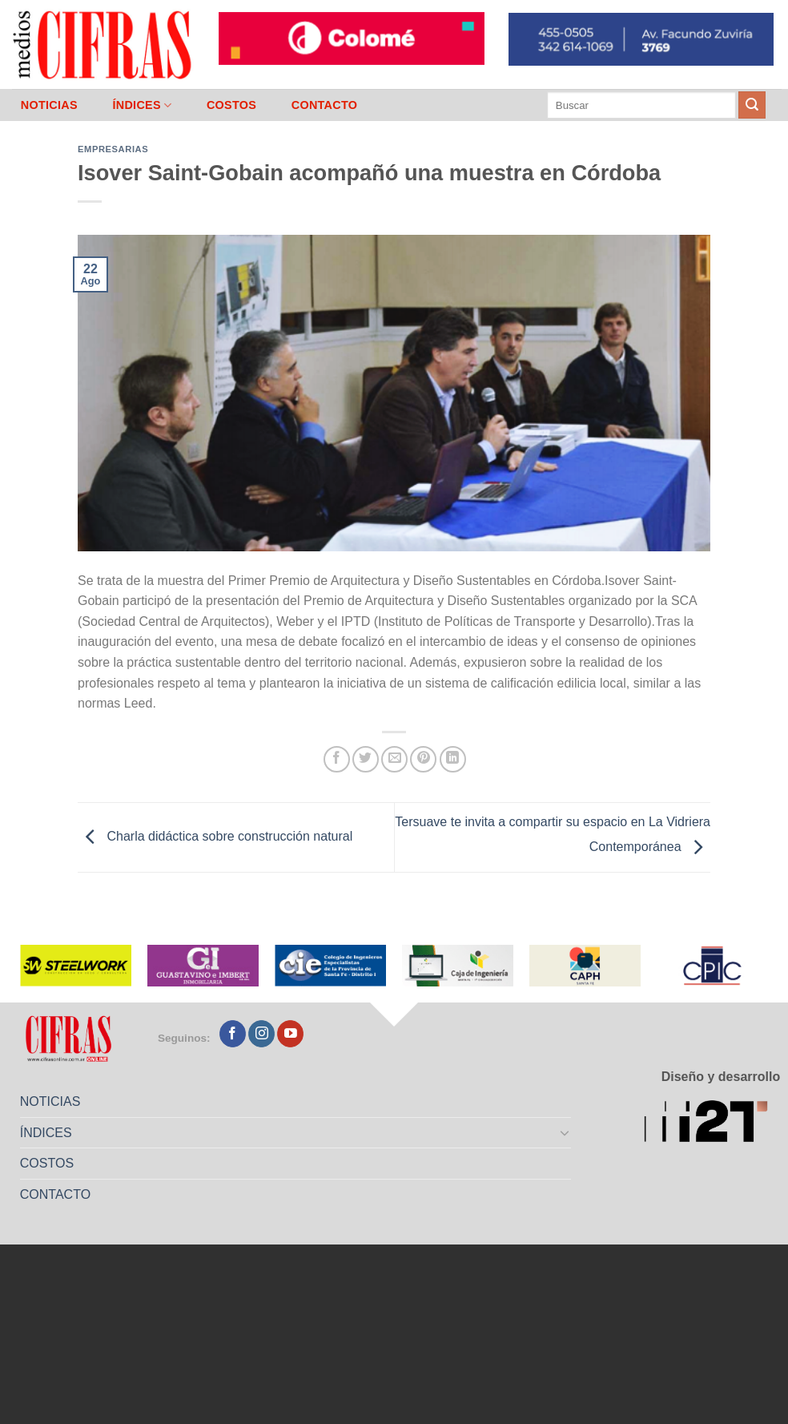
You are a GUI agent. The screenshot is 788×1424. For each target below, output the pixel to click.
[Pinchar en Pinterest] (423, 759)
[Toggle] (565, 1132)
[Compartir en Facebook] (337, 759)
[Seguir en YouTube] (290, 1033)
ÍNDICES (141, 105)
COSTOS (231, 105)
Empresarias (113, 149)
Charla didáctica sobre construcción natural (215, 836)
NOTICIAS (49, 105)
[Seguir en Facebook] (232, 1033)
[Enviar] (752, 105)
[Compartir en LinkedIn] (453, 759)
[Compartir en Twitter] (365, 759)
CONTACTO (324, 105)
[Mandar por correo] (394, 759)
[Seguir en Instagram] (261, 1033)
